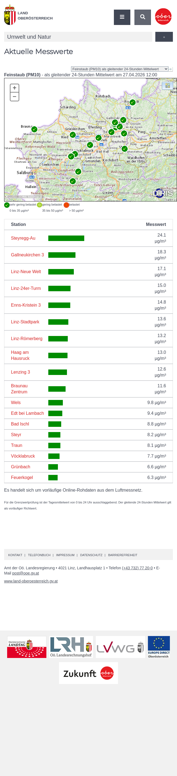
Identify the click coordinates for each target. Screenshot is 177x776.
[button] (167, 85)
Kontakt (15, 555)
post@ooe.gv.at (25, 573)
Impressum (65, 555)
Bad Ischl (20, 424)
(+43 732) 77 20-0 (137, 568)
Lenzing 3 (20, 372)
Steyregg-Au (23, 238)
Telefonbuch (39, 555)
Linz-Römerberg (27, 338)
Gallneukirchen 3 (27, 255)
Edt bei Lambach (27, 413)
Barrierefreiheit (122, 555)
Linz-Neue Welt (26, 271)
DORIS (22, 196)
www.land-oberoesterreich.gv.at (31, 581)
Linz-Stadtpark (25, 322)
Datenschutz (91, 555)
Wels (16, 402)
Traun (16, 445)
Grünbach (20, 466)
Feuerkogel (22, 477)
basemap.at (35, 196)
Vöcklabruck (23, 456)
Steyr (16, 434)
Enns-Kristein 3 (26, 305)
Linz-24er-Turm (26, 288)
